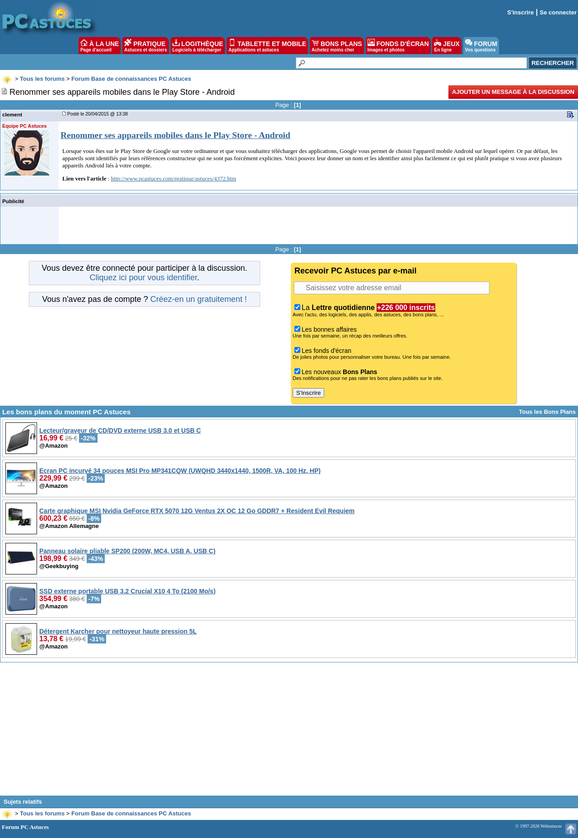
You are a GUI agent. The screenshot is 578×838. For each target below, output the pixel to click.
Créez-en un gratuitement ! (198, 299)
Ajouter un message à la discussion (513, 91)
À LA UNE (99, 45)
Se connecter (558, 12)
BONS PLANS (337, 45)
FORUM (481, 45)
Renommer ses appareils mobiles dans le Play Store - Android (175, 135)
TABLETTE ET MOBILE (267, 45)
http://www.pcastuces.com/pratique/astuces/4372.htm (174, 178)
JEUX (446, 45)
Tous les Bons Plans (547, 411)
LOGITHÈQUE (197, 45)
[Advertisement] (289, 732)
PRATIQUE (145, 45)
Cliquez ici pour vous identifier (143, 277)
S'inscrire (520, 12)
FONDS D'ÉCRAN (398, 45)
